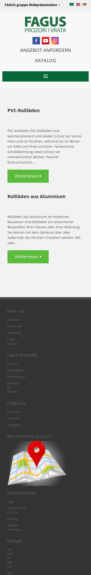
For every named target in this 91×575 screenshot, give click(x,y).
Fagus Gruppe (16, 339)
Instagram (14, 412)
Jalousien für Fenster (21, 379)
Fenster (12, 359)
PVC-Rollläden (23, 110)
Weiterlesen (32, 174)
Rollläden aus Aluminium (36, 196)
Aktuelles (13, 320)
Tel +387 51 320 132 (20, 529)
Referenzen (15, 326)
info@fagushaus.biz (20, 542)
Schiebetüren (16, 373)
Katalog (12, 502)
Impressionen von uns (22, 495)
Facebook (14, 399)
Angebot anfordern (20, 509)
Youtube (13, 406)
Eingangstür (15, 366)
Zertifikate (14, 333)
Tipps (11, 489)
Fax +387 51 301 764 (20, 535)
